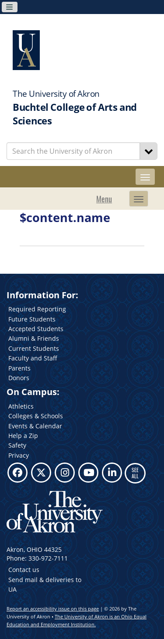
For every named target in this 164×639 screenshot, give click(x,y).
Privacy (18, 455)
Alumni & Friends (33, 338)
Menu (104, 199)
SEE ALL (135, 473)
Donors (18, 378)
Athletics (21, 406)
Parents (19, 368)
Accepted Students (35, 329)
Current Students (33, 348)
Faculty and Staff (32, 358)
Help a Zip (23, 435)
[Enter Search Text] (73, 151)
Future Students (32, 319)
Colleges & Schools (35, 416)
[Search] (148, 151)
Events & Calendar (35, 426)
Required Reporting (37, 309)
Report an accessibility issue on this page (53, 608)
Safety (17, 445)
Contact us (23, 569)
